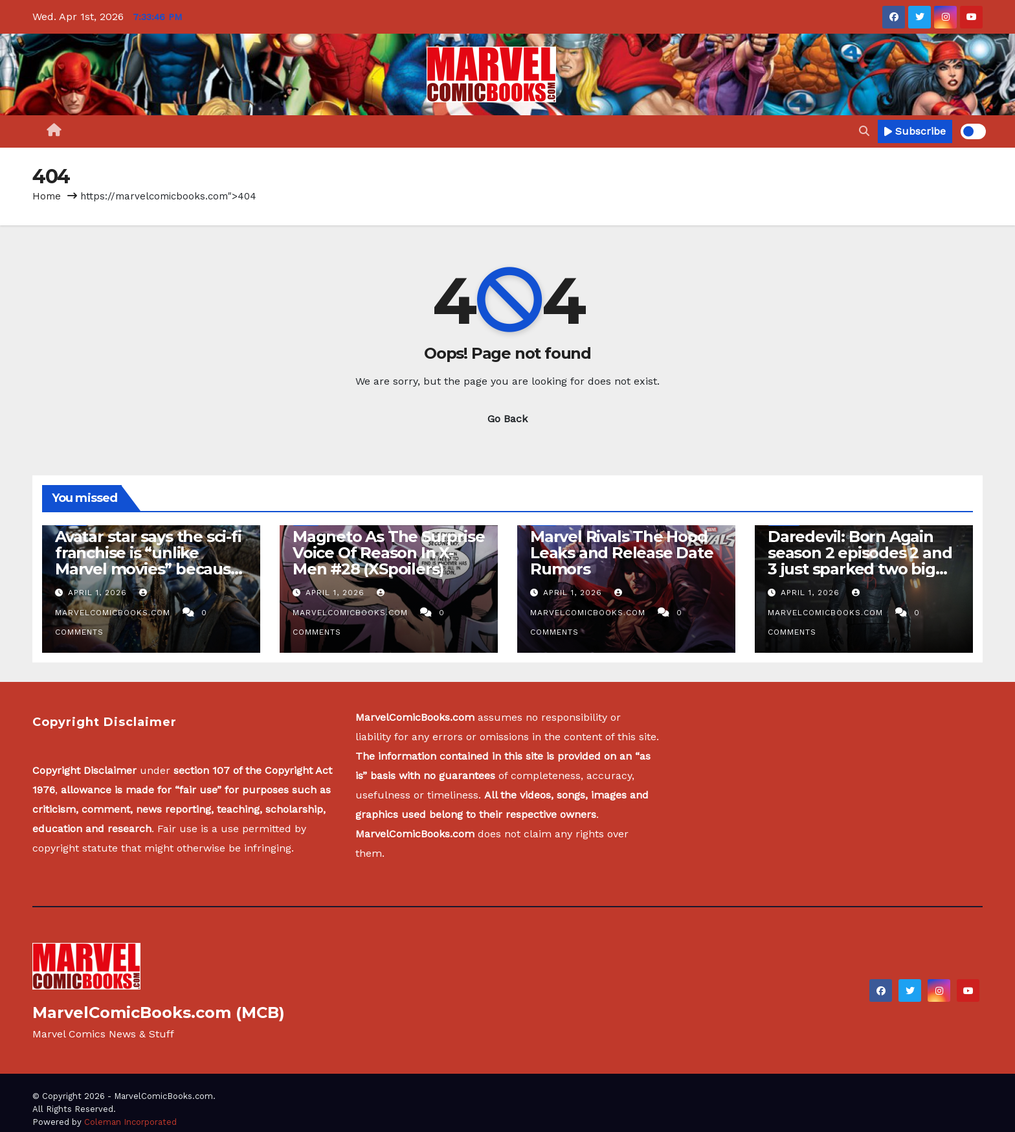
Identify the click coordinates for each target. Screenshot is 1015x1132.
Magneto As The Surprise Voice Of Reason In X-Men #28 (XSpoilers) (388, 552)
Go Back (507, 419)
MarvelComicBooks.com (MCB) (158, 1012)
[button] (864, 131)
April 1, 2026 (99, 592)
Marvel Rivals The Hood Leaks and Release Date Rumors (621, 552)
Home (46, 196)
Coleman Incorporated (130, 1122)
